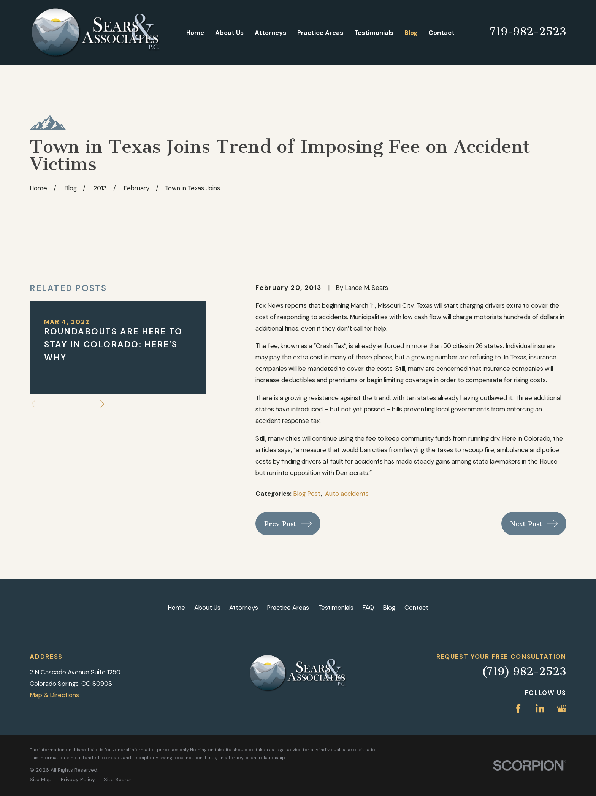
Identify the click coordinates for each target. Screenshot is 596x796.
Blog (389, 607)
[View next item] (102, 403)
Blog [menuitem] (410, 32)
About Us (207, 607)
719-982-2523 (528, 31)
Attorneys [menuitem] (270, 32)
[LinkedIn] (540, 708)
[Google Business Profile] (561, 708)
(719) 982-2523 (524, 671)
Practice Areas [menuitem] (320, 32)
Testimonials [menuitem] (373, 32)
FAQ (368, 607)
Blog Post (307, 493)
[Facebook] (518, 708)
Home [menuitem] (195, 32)
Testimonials (335, 607)
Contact (416, 607)
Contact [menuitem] (441, 32)
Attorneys (243, 607)
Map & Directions (54, 695)
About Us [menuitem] (229, 32)
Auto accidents (347, 493)
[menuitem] (41, 779)
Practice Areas (288, 607)
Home (176, 607)
